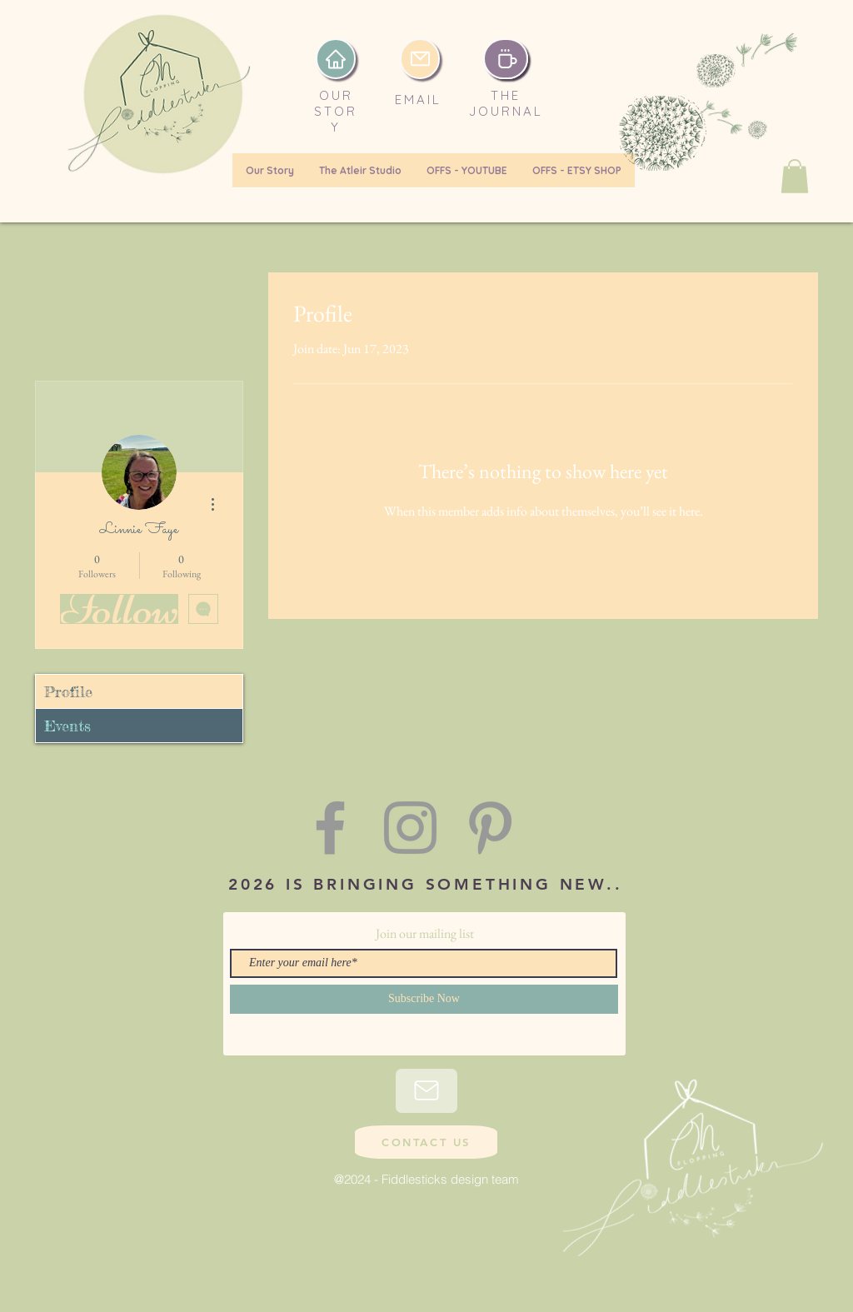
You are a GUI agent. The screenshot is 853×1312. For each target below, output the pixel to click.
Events (67, 725)
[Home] (336, 58)
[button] (795, 176)
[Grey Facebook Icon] (330, 827)
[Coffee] (505, 58)
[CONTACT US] (426, 1142)
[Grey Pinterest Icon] (490, 827)
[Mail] (426, 1091)
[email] (420, 58)
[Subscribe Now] (424, 999)
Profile (68, 691)
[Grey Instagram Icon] (410, 827)
